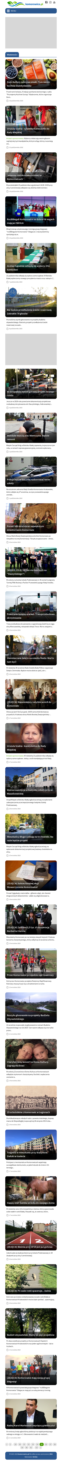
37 (50, 1444)
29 (15, 1444)
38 (55, 1444)
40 (26, 1447)
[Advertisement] (31, 32)
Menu (13, 11)
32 (28, 1444)
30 (20, 1444)
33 (33, 1444)
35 (42, 1444)
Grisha (35, 1457)
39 (22, 1447)
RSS (51, 1454)
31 (24, 1444)
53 (36, 1447)
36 (46, 1444)
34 (37, 1444)
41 (31, 1447)
